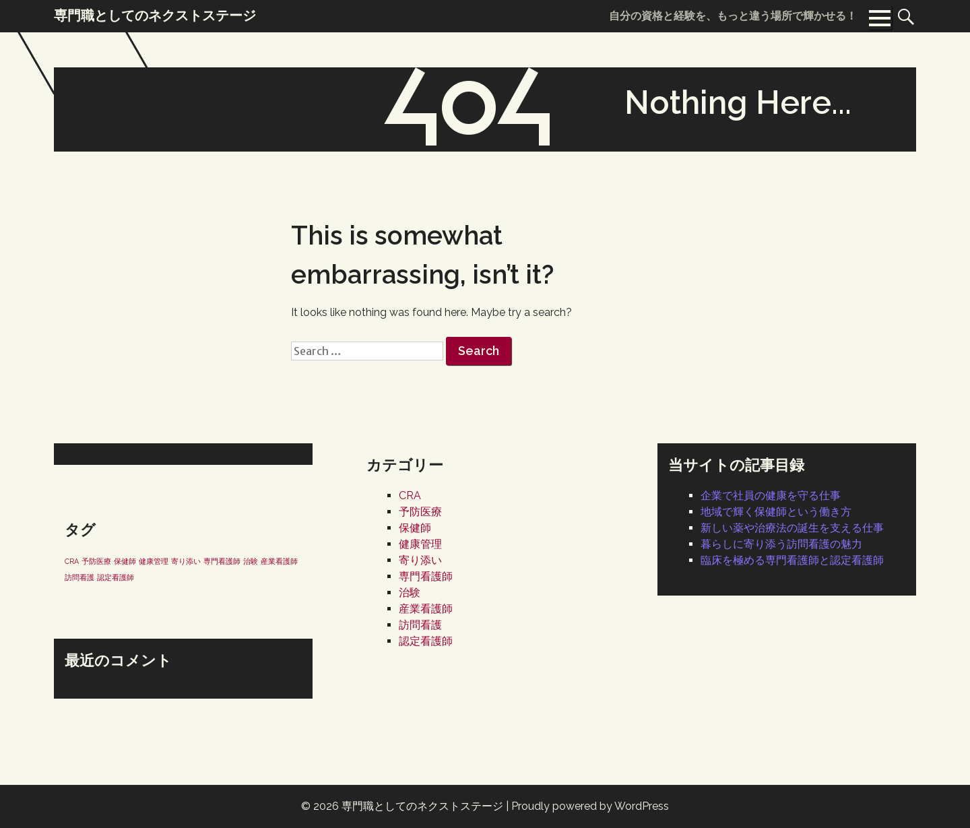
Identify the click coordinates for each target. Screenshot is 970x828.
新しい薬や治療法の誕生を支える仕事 (792, 527)
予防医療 (420, 511)
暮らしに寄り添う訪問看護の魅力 (781, 544)
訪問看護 (420, 624)
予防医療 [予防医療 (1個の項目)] (96, 561)
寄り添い (420, 560)
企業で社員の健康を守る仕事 (771, 495)
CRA (410, 495)
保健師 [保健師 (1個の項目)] (125, 561)
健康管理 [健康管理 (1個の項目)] (153, 561)
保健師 (415, 527)
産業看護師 (426, 608)
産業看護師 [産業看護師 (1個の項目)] (279, 561)
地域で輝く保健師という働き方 (776, 511)
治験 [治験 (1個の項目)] (250, 561)
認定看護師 (426, 641)
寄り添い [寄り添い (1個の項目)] (186, 561)
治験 (409, 592)
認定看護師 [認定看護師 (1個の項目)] (115, 577)
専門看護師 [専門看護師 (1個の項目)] (221, 561)
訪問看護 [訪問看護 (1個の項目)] (79, 577)
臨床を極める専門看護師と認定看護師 (792, 560)
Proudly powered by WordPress (590, 806)
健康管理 (420, 544)
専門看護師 (426, 576)
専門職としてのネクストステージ (422, 806)
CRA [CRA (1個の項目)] (72, 561)
